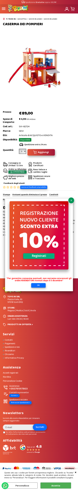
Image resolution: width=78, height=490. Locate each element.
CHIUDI (76, 472)
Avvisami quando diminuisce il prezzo (29, 194)
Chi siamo (9, 354)
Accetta (55, 485)
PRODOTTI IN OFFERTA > (20, 324)
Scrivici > (14, 395)
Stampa (6, 194)
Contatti (9, 340)
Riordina (7, 377)
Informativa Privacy (14, 358)
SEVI (21, 131)
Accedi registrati (10, 373)
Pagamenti (10, 343)
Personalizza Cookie (12, 381)
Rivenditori (10, 351)
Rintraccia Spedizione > (20, 402)
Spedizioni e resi (12, 347)
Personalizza (22, 485)
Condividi (53, 194)
